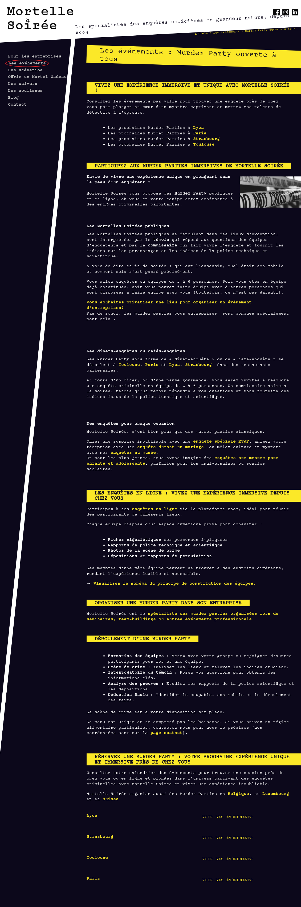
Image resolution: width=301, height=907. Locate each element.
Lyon (198, 127)
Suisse (111, 798)
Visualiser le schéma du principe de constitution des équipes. (174, 583)
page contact (166, 732)
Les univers (22, 83)
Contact (17, 103)
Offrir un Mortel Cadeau (37, 76)
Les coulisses (25, 90)
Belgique (238, 793)
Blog (13, 97)
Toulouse (203, 143)
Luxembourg (275, 793)
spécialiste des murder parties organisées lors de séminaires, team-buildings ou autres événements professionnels (182, 616)
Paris (199, 132)
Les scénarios (25, 69)
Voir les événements (227, 816)
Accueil (201, 33)
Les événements (27, 62)
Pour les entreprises (34, 55)
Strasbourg (206, 138)
